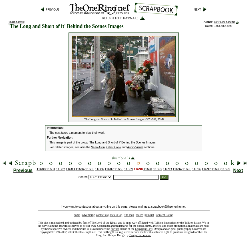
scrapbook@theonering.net (168, 206)
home (77, 214)
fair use (115, 228)
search (139, 214)
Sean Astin (98, 147)
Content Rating (164, 214)
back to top (116, 214)
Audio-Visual (135, 147)
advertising (88, 214)
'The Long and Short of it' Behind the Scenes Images (122, 142)
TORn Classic (16, 21)
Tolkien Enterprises (165, 222)
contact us (102, 214)
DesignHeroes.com (140, 235)
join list (149, 214)
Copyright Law (143, 228)
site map (129, 214)
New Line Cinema (224, 21)
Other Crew (113, 147)
